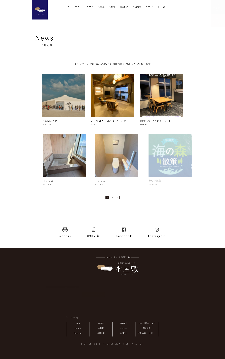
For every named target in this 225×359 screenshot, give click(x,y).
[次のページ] (118, 197)
